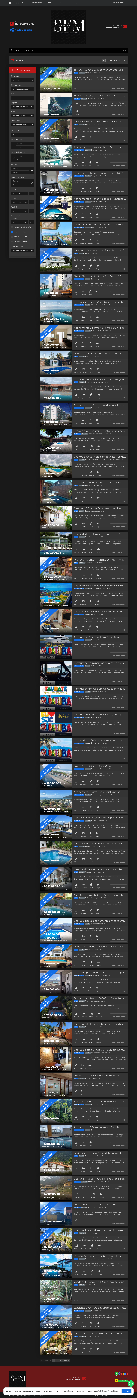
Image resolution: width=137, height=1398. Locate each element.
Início (14, 50)
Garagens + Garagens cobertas (19, 217)
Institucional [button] (37, 3)
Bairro (13, 111)
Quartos (14, 190)
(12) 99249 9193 (25, 23)
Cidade (14, 94)
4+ (31, 194)
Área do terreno (17, 177)
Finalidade (15, 131)
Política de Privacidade (108, 1392)
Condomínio (16, 120)
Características (17, 246)
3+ (26, 194)
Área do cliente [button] (117, 3)
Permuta (25, 3)
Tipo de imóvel (17, 85)
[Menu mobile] (10, 3)
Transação (15, 76)
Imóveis (17, 3)
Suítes (13, 198)
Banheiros (15, 207)
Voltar (123, 50)
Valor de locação (18, 152)
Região (14, 103)
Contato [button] (50, 3)
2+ (20, 194)
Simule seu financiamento (69, 3)
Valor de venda (17, 140)
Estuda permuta (26, 50)
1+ (14, 194)
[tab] (22, 70)
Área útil (14, 164)
